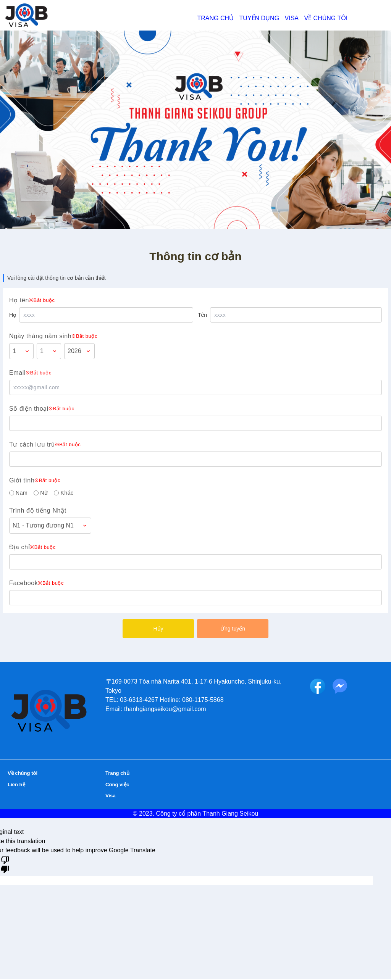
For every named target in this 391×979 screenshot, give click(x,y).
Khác (66, 493)
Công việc (121, 780)
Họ (12, 315)
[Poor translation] (5, 864)
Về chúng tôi (325, 18)
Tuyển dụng (259, 18)
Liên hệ (20, 780)
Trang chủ (215, 18)
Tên (202, 315)
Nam (21, 493)
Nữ (44, 493)
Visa (292, 18)
